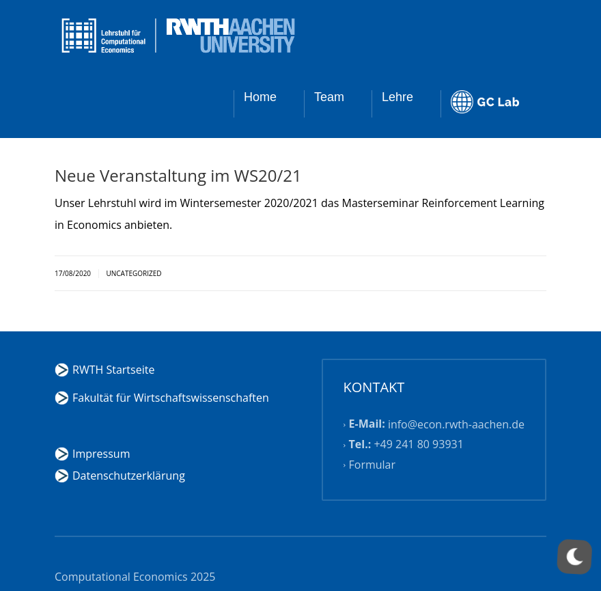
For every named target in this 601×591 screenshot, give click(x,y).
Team (329, 97)
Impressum (101, 453)
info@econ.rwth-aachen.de (456, 424)
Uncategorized (133, 273)
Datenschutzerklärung (128, 475)
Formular (372, 464)
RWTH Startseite (113, 369)
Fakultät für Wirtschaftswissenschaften (170, 397)
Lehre (397, 97)
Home (260, 97)
